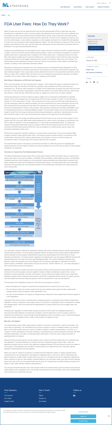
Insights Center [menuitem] (103, 7)
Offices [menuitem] (98, 3)
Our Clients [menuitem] (89, 7)
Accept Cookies (83, 421)
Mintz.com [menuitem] (104, 3)
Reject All (83, 417)
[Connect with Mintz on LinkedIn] (75, 396)
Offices (41, 395)
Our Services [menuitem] (65, 7)
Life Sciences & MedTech (94, 72)
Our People (42, 401)
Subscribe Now (96, 48)
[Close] (109, 417)
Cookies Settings (83, 412)
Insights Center (9, 401)
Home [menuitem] (3, 15)
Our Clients (8, 398)
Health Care (90, 69)
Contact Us (42, 398)
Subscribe (91, 36)
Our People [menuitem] (78, 7)
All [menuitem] (9, 15)
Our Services (8, 395)
